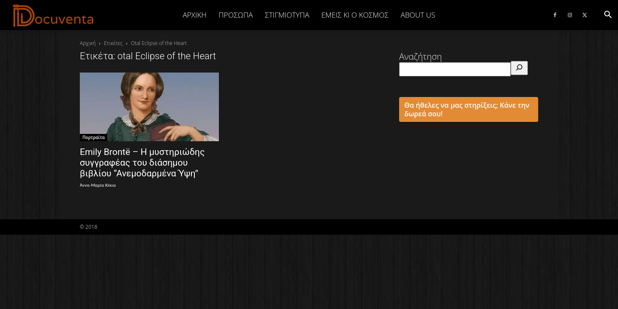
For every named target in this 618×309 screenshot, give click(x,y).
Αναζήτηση (420, 56)
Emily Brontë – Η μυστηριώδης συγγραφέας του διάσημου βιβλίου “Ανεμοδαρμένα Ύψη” (142, 163)
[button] (607, 15)
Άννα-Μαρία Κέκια (98, 185)
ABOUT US (417, 15)
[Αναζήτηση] (519, 68)
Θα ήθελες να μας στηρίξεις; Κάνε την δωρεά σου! (467, 109)
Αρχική (195, 15)
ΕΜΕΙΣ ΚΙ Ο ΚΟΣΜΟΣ (355, 15)
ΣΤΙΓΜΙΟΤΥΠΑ (287, 15)
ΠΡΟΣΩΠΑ (235, 15)
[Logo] (53, 15)
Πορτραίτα (93, 137)
